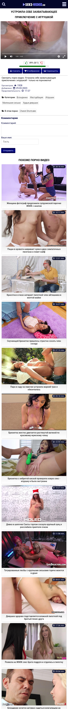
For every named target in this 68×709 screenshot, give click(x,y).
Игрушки (50, 97)
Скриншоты (51, 71)
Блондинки (22, 97)
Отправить (8, 150)
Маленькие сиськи (12, 103)
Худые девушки (30, 103)
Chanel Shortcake (28, 111)
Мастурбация (36, 97)
